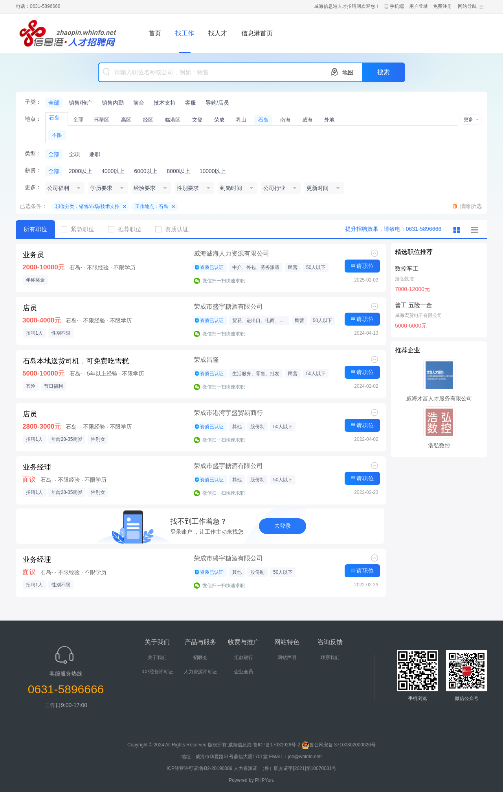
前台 (138, 102)
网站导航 (467, 6)
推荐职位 (127, 229)
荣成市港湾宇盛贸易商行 (228, 412)
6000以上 (145, 171)
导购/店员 (217, 102)
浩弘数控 (404, 279)
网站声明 (286, 657)
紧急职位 (80, 229)
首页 (155, 33)
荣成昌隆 (206, 359)
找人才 (217, 33)
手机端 (397, 6)
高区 (126, 120)
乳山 (241, 120)
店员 (30, 308)
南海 (285, 120)
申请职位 (362, 266)
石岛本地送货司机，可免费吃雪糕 (76, 361)
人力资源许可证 (200, 671)
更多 (468, 119)
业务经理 (37, 467)
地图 (347, 72)
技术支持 (165, 102)
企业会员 (243, 671)
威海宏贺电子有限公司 (418, 315)
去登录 (282, 526)
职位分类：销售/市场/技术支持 (87, 206)
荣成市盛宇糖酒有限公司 (228, 306)
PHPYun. (264, 780)
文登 (197, 120)
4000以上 (113, 171)
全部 (53, 102)
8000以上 (178, 171)
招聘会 (200, 657)
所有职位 (35, 229)
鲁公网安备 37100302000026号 (338, 745)
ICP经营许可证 (157, 671)
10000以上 (213, 171)
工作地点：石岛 (151, 206)
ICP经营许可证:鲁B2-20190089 (200, 768)
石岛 (263, 120)
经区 (148, 120)
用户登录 (418, 6)
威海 (307, 120)
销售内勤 (113, 102)
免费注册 (442, 6)
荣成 (219, 120)
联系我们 (330, 657)
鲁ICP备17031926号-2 (276, 745)
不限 (57, 135)
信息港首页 (257, 33)
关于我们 (157, 657)
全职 (74, 154)
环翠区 (101, 120)
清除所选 (471, 206)
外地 (329, 120)
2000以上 (80, 171)
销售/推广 (80, 102)
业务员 (33, 255)
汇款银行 (243, 657)
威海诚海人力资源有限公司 (231, 253)
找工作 (184, 33)
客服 (190, 102)
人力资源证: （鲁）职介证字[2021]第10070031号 (285, 768)
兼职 (94, 154)
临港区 (172, 120)
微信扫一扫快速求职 (223, 281)
